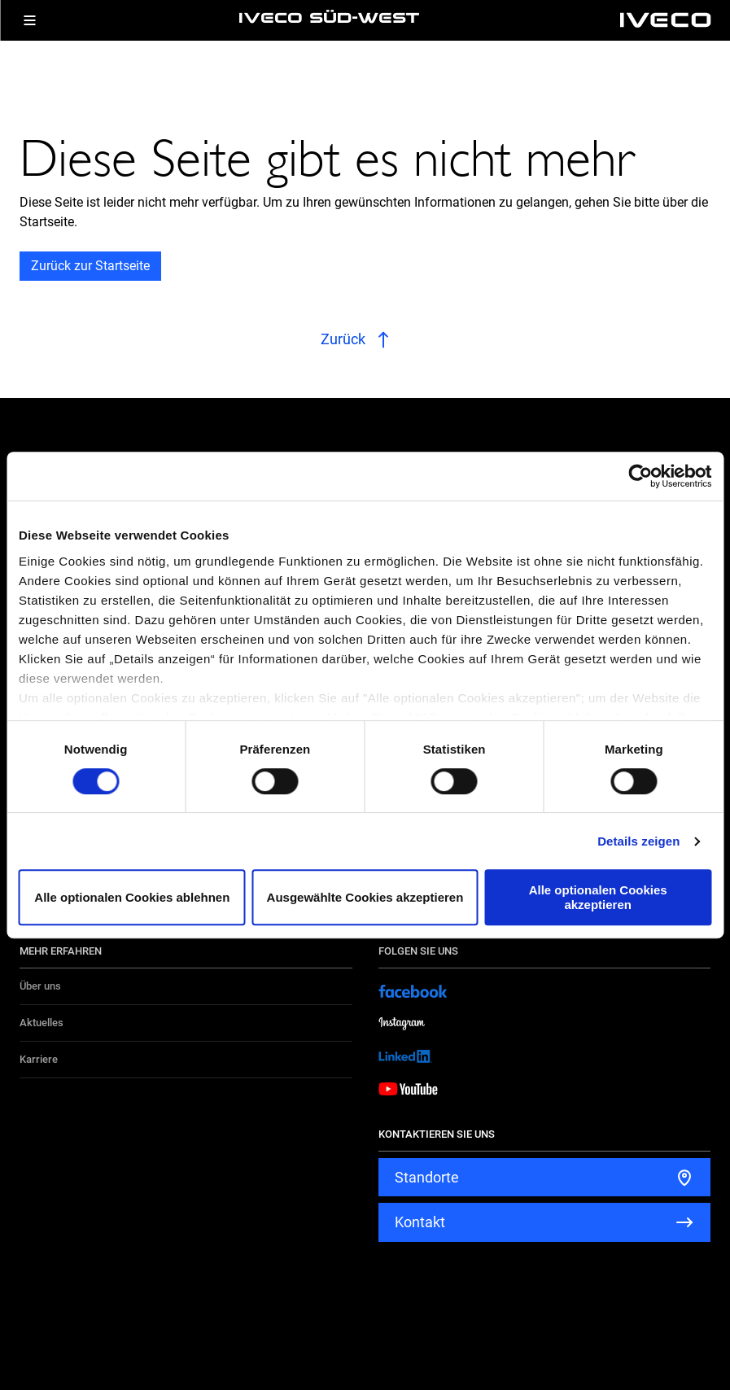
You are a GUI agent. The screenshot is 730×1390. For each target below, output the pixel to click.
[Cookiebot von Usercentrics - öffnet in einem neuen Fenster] (640, 476)
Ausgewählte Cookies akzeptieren (365, 897)
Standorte (427, 1177)
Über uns (40, 986)
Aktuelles (41, 1022)
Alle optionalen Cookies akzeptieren (598, 897)
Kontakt (420, 1221)
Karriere (39, 1059)
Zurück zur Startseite (90, 265)
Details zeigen (638, 841)
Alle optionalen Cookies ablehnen (131, 897)
